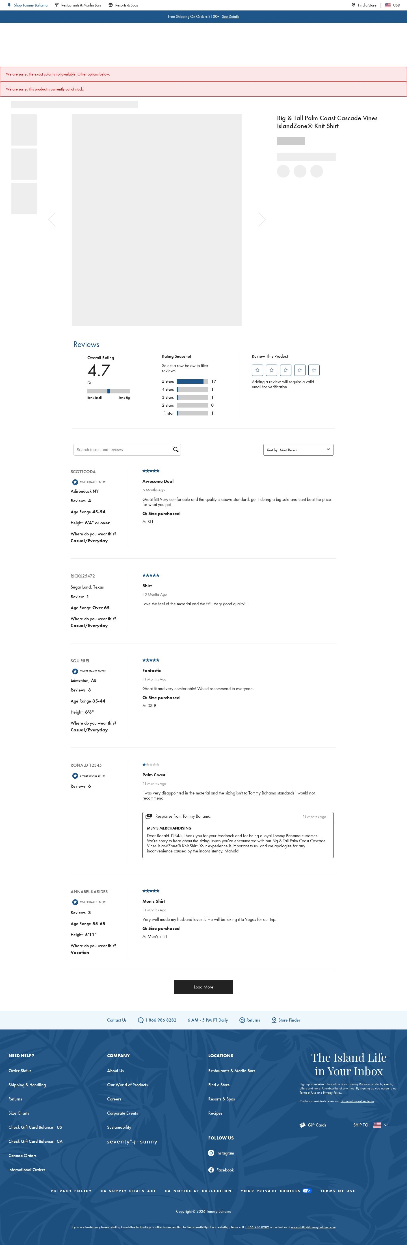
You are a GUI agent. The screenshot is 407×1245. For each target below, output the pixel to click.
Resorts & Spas (221, 1099)
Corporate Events (122, 1113)
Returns (249, 1020)
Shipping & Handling (27, 1085)
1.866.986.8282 (257, 1227)
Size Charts (18, 1113)
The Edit (261, 51)
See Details (219, 16)
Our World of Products (127, 1085)
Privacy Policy (332, 1092)
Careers (114, 1099)
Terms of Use (308, 1092)
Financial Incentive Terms (357, 1101)
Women (95, 51)
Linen (171, 51)
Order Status (19, 1071)
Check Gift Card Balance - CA (35, 1141)
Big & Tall (145, 51)
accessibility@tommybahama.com (313, 1227)
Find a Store (219, 1085)
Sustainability (119, 1127)
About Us (115, 1071)
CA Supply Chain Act (128, 1191)
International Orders (26, 1170)
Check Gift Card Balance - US (35, 1127)
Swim (194, 51)
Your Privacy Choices (276, 1191)
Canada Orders (22, 1155)
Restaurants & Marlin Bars (231, 1071)
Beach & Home (226, 51)
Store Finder (285, 1020)
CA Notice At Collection (198, 1191)
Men (119, 51)
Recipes (215, 1113)
